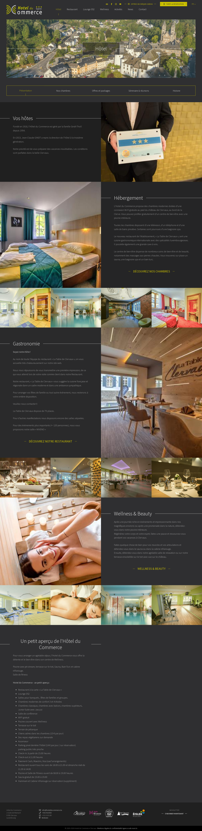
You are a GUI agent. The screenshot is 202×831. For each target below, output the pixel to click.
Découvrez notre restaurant (50, 441)
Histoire (176, 90)
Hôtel (58, 13)
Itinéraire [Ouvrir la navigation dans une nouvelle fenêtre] (45, 818)
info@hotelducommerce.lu (52, 810)
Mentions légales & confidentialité (109, 828)
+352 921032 (47, 813)
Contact (142, 13)
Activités (118, 13)
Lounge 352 (89, 13)
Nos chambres (63, 90)
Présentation (25, 90)
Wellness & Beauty (152, 569)
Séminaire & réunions (139, 90)
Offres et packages (101, 90)
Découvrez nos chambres (151, 271)
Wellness (104, 13)
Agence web (126, 828)
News (130, 13)
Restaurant (72, 13)
